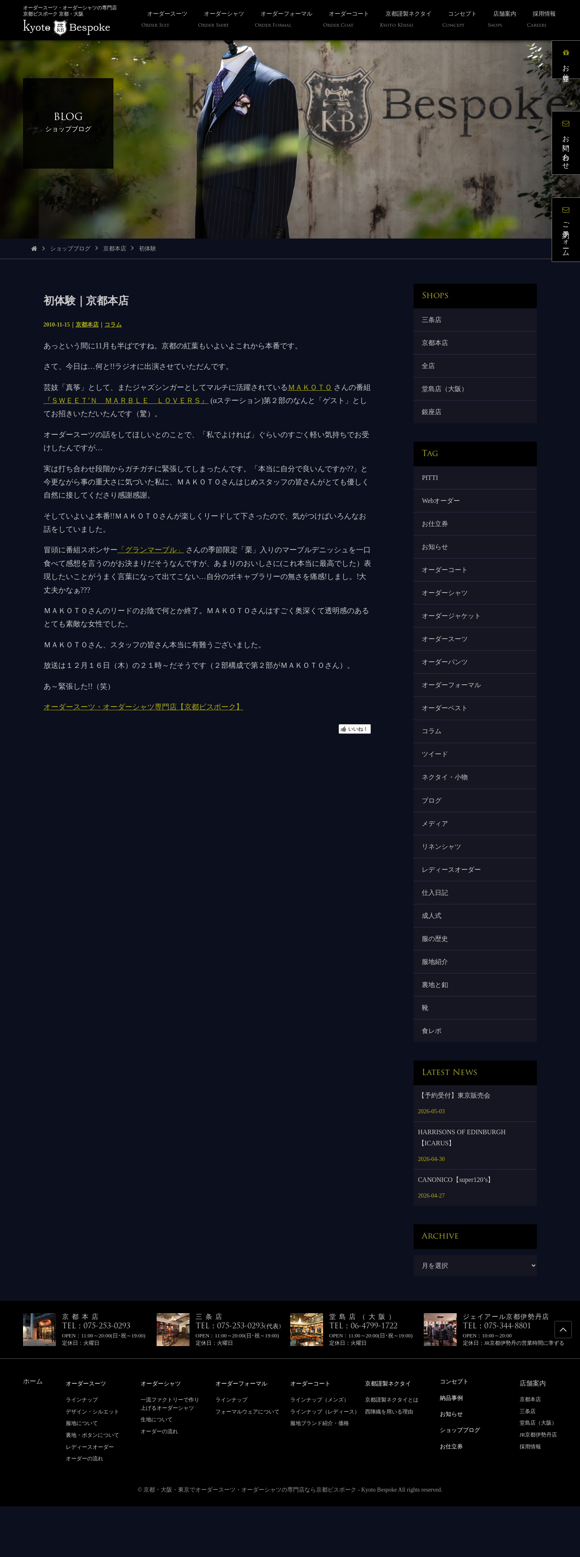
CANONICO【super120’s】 (456, 1231)
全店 (430, 369)
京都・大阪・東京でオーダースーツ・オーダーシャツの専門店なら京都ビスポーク (249, 1540)
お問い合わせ (569, 146)
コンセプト (456, 1432)
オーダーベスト (446, 734)
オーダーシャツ (446, 610)
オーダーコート (446, 586)
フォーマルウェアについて (247, 1462)
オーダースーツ (446, 660)
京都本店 (114, 249)
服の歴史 (436, 982)
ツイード (436, 784)
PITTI (431, 487)
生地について (157, 1470)
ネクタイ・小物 (446, 808)
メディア (436, 858)
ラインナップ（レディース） (325, 1462)
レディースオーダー (453, 907)
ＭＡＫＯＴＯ (310, 387)
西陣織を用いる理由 (389, 1462)
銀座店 (433, 419)
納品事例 (453, 1448)
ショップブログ (70, 249)
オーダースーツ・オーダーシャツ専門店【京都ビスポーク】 (143, 707)
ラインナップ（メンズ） (319, 1451)
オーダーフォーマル (453, 710)
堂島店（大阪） (446, 395)
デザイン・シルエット (92, 1462)
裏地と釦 (436, 1031)
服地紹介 (436, 1006)
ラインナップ (82, 1451)
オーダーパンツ (446, 684)
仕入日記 (436, 932)
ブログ (433, 833)
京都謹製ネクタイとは (391, 1451)
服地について (82, 1474)
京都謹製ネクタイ (391, 1434)
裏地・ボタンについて (92, 1486)
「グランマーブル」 (151, 550)
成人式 (433, 957)
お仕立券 (436, 536)
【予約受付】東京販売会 (454, 1146)
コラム (113, 325)
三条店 (433, 320)
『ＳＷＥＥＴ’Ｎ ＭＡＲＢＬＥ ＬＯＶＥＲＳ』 (126, 400)
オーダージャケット (453, 635)
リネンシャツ (443, 883)
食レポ (433, 1080)
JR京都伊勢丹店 (538, 1486)
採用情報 (530, 1497)
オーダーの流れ (84, 1509)
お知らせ (436, 561)
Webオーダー (442, 511)
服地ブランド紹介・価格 (319, 1474)
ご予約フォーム (569, 233)
